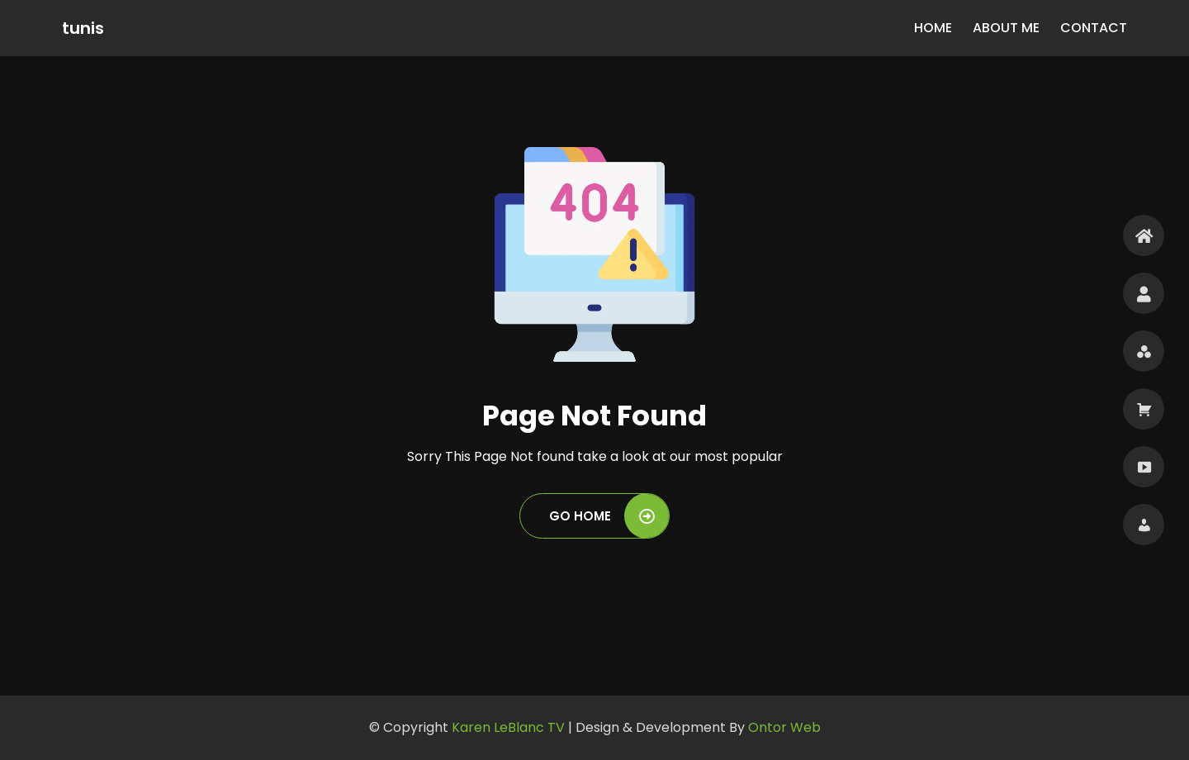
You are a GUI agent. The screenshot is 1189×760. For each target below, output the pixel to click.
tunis (83, 28)
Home (933, 27)
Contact (1093, 27)
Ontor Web (784, 727)
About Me (1006, 27)
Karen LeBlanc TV (510, 727)
